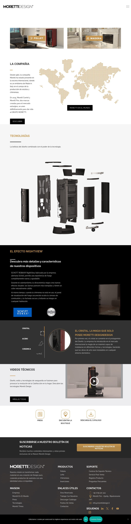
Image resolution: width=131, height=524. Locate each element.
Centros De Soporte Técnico (100, 471)
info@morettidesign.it (99, 503)
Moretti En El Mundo (20, 496)
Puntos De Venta (67, 503)
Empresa (16, 493)
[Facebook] (111, 509)
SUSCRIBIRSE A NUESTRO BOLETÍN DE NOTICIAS (99, 447)
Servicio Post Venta (96, 475)
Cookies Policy (96, 519)
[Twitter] (106, 509)
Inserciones (64, 481)
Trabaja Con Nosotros (69, 496)
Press (14, 500)
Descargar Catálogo (68, 500)
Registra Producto (96, 478)
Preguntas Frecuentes (97, 481)
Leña (62, 475)
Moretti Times (17, 506)
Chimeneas (64, 478)
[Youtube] (116, 509)
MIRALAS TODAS (19, 399)
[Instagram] (88, 512)
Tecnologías (17, 503)
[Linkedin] (101, 509)
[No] (128, 519)
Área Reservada (66, 493)
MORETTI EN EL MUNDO (80, 108)
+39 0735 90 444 (97, 493)
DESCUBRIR (17, 121)
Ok (86, 519)
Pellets (63, 471)
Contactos (64, 506)
